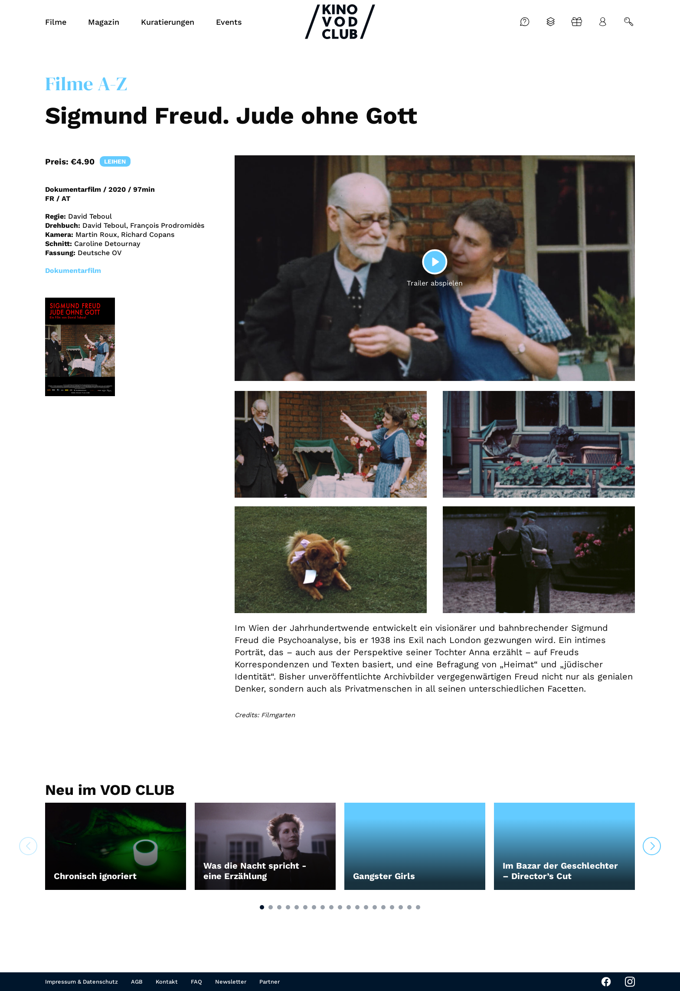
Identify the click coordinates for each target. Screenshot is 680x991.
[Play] (434, 261)
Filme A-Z (86, 83)
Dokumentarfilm (73, 270)
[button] (262, 907)
